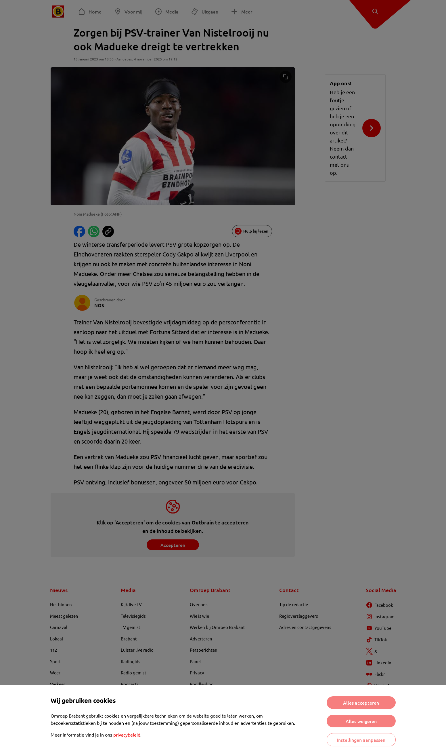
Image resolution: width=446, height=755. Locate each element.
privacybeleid (126, 734)
